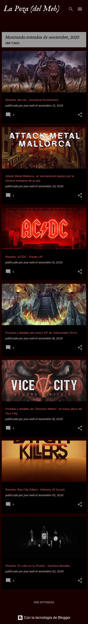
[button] (80, 115)
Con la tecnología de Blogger (44, 617)
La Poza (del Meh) (32, 9)
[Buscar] (71, 9)
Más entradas (44, 602)
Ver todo (12, 43)
